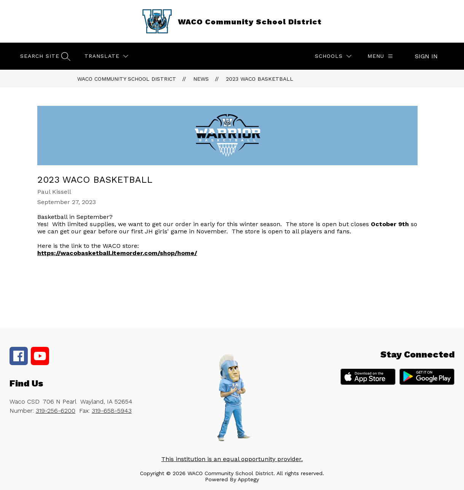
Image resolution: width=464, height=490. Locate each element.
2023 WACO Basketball (259, 79)
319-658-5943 (112, 410)
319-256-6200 (55, 410)
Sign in (426, 56)
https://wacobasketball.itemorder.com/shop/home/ (117, 253)
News (201, 79)
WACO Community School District (126, 79)
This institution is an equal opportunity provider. (232, 459)
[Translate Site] (106, 56)
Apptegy (248, 479)
